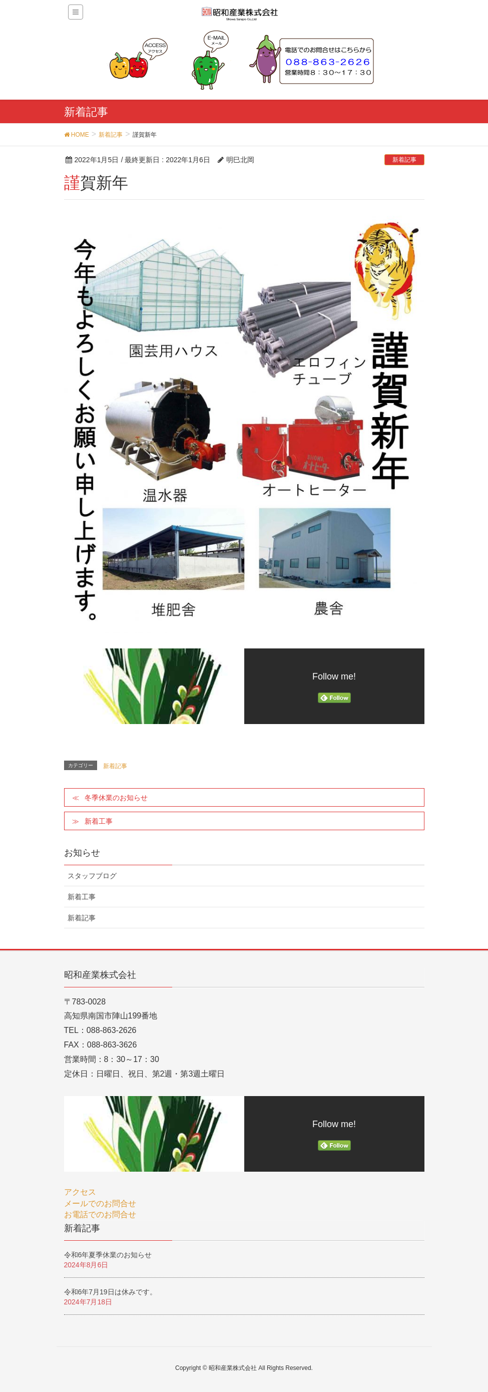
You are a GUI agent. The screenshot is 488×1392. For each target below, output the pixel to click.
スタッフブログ (92, 876)
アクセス (80, 1192)
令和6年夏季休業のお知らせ (108, 1255)
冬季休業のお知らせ (116, 798)
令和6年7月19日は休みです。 (110, 1292)
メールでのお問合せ (100, 1203)
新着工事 (99, 821)
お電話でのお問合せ (100, 1214)
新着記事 (404, 159)
